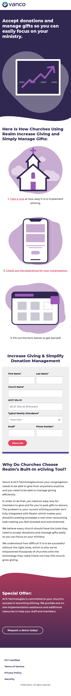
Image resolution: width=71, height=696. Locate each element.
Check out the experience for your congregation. (37, 270)
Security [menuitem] (9, 679)
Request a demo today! (23, 630)
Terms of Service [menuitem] (14, 666)
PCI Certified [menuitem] (12, 660)
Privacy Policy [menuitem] (13, 672)
